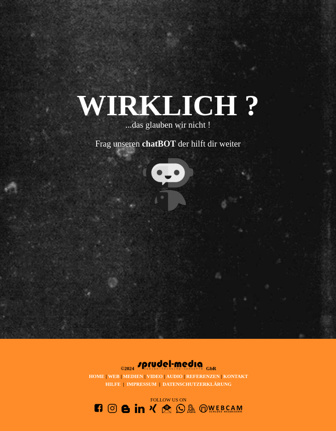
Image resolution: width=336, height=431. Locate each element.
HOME (96, 376)
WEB (114, 376)
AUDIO (174, 376)
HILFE (113, 384)
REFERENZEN (203, 376)
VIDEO (155, 376)
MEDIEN (133, 376)
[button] (166, 408)
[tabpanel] (168, 160)
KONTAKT (235, 376)
